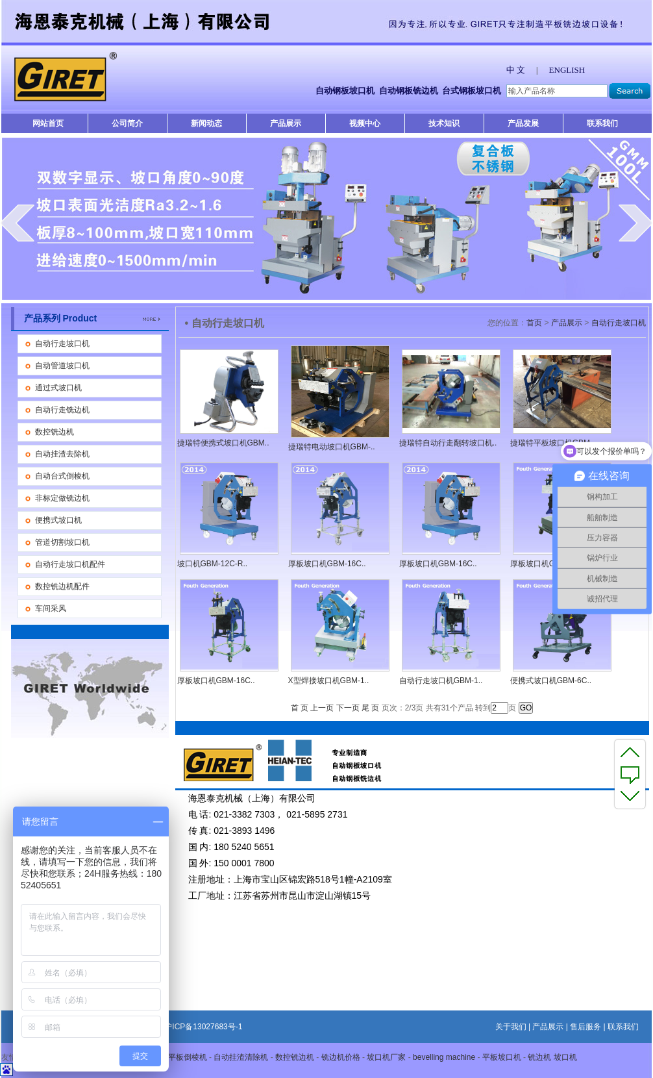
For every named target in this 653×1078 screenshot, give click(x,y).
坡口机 (565, 1057)
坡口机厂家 (386, 1057)
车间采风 (50, 608)
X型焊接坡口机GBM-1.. (328, 680)
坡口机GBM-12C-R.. (212, 563)
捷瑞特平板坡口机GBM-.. (553, 442)
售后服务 (585, 1026)
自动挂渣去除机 (62, 453)
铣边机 (539, 1057)
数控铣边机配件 (62, 586)
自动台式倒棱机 (62, 476)
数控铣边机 (54, 431)
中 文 (515, 70)
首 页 (299, 707)
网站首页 (48, 123)
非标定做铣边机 (62, 498)
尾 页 (370, 707)
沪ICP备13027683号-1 (203, 1026)
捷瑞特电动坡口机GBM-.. (331, 446)
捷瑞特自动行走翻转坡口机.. (448, 442)
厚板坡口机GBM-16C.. (327, 563)
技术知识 (444, 123)
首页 (534, 322)
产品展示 (285, 123)
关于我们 (510, 1026)
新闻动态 (206, 123)
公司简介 (127, 123)
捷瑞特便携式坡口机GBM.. (223, 442)
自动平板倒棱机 (180, 1057)
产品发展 (523, 123)
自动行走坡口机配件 (70, 564)
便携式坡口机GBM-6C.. (550, 680)
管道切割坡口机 (62, 542)
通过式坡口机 (58, 387)
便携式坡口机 (58, 520)
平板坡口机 (501, 1057)
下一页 (348, 707)
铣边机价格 (340, 1057)
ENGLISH (567, 70)
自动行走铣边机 (62, 409)
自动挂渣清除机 (241, 1057)
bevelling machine (444, 1057)
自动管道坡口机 (62, 365)
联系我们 (602, 123)
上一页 (322, 707)
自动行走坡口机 (62, 343)
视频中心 (364, 123)
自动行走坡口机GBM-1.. (441, 680)
